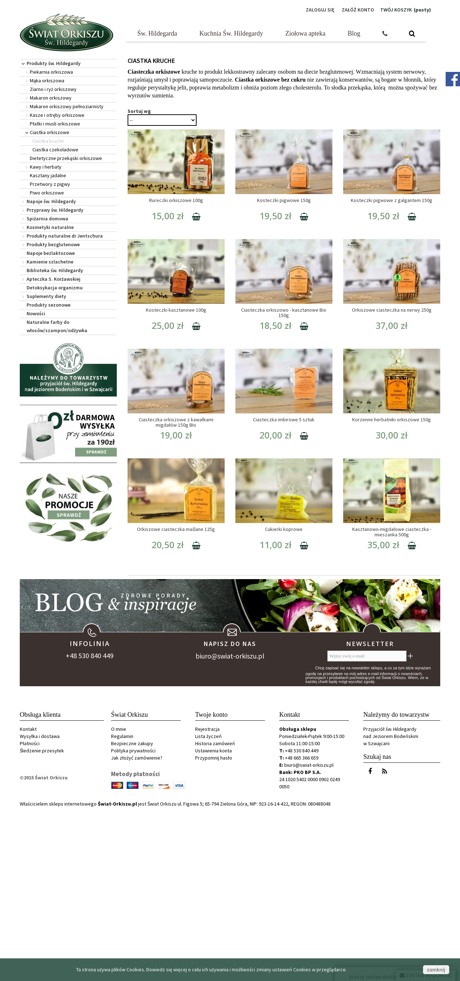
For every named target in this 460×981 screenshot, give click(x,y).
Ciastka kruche (48, 141)
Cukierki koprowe (284, 529)
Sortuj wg (139, 111)
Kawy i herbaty (45, 167)
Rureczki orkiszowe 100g (176, 200)
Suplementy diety (46, 296)
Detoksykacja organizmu (55, 287)
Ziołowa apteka (305, 33)
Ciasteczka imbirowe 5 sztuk (283, 419)
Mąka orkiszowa (47, 80)
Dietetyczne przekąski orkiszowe (66, 158)
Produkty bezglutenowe (53, 244)
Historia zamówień (215, 914)
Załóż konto (358, 9)
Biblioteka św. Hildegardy (55, 270)
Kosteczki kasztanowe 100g (176, 310)
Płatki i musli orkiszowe (55, 123)
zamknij (436, 970)
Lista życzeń (208, 906)
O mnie (118, 899)
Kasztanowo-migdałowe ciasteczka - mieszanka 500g (391, 532)
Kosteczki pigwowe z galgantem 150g (391, 200)
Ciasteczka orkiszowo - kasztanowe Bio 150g (283, 312)
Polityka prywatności (133, 921)
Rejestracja (207, 899)
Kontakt (28, 899)
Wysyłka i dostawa (40, 906)
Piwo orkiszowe (47, 192)
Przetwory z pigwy (50, 184)
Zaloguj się (320, 9)
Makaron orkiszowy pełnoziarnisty (67, 106)
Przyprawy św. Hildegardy (55, 210)
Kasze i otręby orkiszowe (57, 115)
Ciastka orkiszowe (49, 132)
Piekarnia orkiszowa (51, 72)
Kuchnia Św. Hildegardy (231, 33)
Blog (354, 33)
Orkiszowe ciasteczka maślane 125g (176, 529)
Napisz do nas (230, 814)
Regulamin (122, 906)
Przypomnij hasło (213, 928)
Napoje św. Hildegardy (51, 201)
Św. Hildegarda (157, 33)
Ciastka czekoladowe (55, 149)
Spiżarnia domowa (47, 218)
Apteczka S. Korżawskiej (53, 279)
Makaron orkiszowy (51, 98)
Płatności (30, 914)
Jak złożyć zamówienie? (136, 928)
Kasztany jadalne (48, 175)
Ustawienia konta (213, 921)
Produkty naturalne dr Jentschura (65, 236)
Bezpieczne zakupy (132, 914)
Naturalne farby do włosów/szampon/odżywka (57, 326)
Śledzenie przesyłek (42, 921)
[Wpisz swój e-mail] (366, 826)
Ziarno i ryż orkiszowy (53, 89)
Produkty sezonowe (48, 305)
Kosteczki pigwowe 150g (284, 200)
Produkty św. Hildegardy (53, 63)
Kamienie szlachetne (50, 261)
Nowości (36, 313)
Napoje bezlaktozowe (51, 253)
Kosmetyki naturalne (50, 227)
